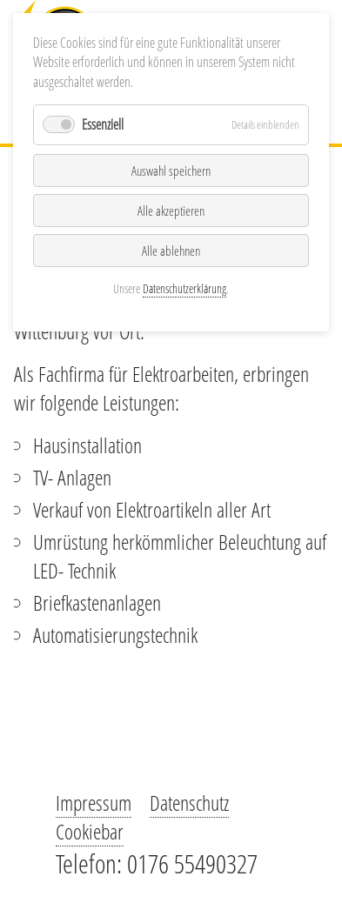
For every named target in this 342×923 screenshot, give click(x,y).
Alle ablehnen (171, 250)
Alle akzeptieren (171, 210)
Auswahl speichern (171, 170)
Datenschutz (189, 802)
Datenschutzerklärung (184, 288)
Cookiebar (90, 831)
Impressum (93, 802)
